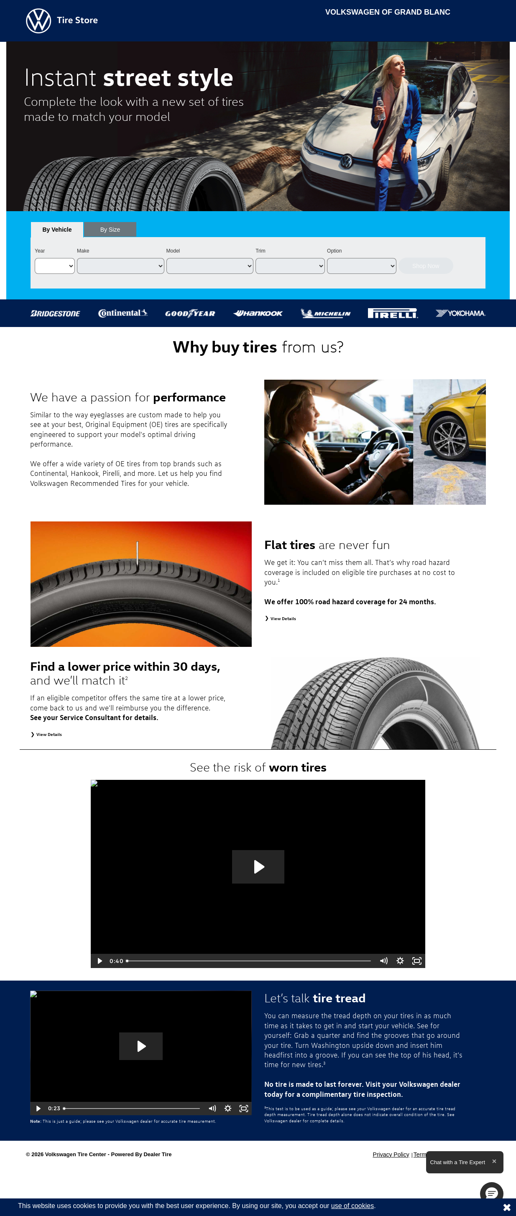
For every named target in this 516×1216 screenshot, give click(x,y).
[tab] (57, 230)
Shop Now (425, 266)
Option (334, 251)
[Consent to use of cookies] (507, 1207)
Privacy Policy (391, 1154)
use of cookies (352, 1205)
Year (40, 251)
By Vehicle (57, 232)
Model (173, 251)
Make (83, 251)
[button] (491, 1194)
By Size (110, 229)
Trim (260, 251)
